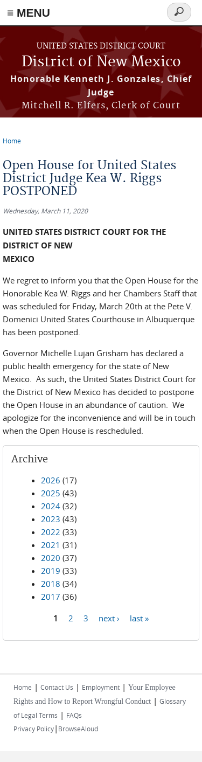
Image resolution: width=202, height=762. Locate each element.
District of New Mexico (101, 62)
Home (12, 140)
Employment (101, 687)
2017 (50, 596)
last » (139, 617)
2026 (50, 480)
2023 (50, 519)
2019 (50, 570)
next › (109, 617)
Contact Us (56, 687)
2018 (50, 583)
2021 (50, 544)
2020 (50, 557)
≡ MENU (28, 12)
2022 (50, 532)
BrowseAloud (78, 728)
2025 (50, 493)
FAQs (74, 715)
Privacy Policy (33, 728)
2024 (50, 506)
